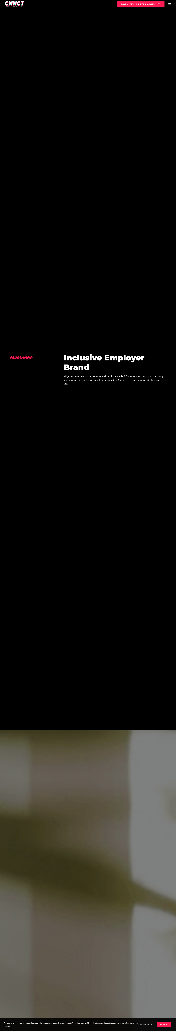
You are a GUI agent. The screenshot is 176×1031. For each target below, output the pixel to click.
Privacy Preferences (145, 1028)
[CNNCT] (14, 4)
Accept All (163, 1028)
